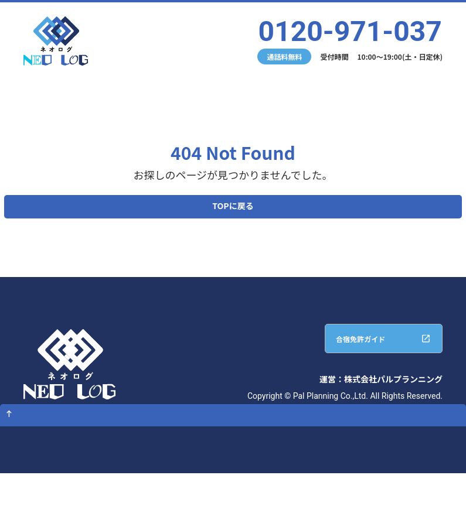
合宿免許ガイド (341, 351)
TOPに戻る (232, 210)
